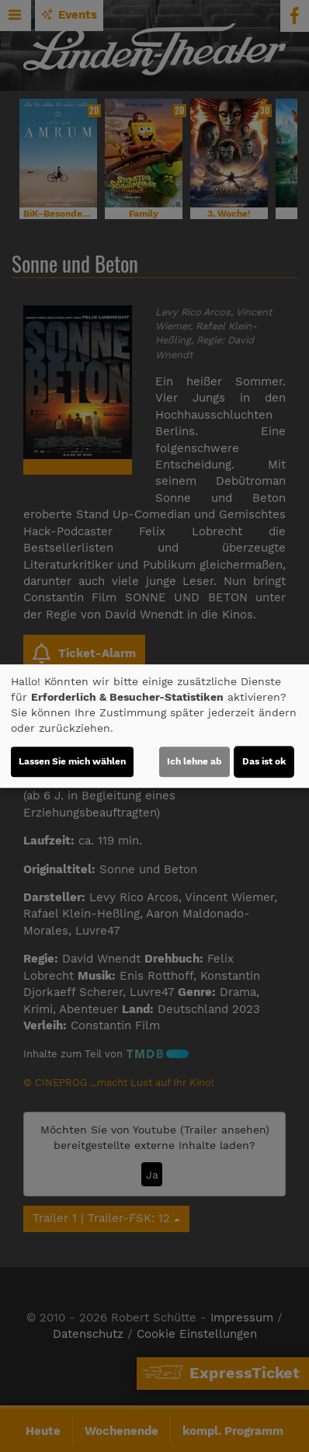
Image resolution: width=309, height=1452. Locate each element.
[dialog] (154, 726)
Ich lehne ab (194, 761)
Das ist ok (264, 761)
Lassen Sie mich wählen (72, 761)
